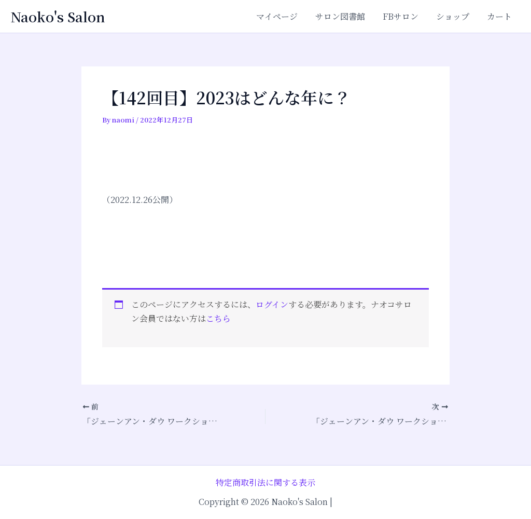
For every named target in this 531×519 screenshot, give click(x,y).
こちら (218, 318)
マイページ (281, 16)
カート (499, 16)
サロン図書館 (344, 16)
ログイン (272, 304)
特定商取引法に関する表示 (265, 482)
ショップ (454, 16)
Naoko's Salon (57, 16)
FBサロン (403, 16)
